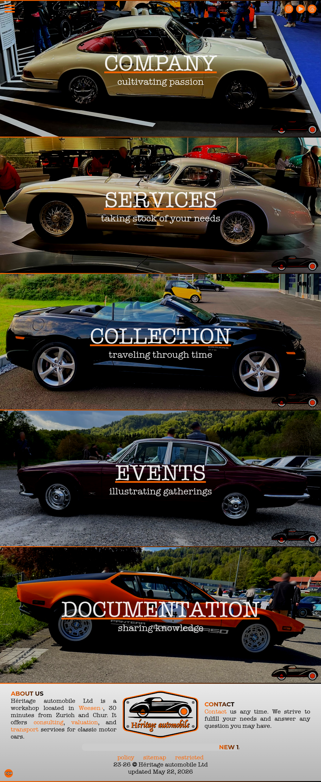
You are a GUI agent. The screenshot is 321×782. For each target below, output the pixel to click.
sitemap (154, 757)
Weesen (90, 707)
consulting (48, 722)
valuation (84, 722)
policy (125, 757)
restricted (189, 757)
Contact (216, 711)
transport (24, 729)
